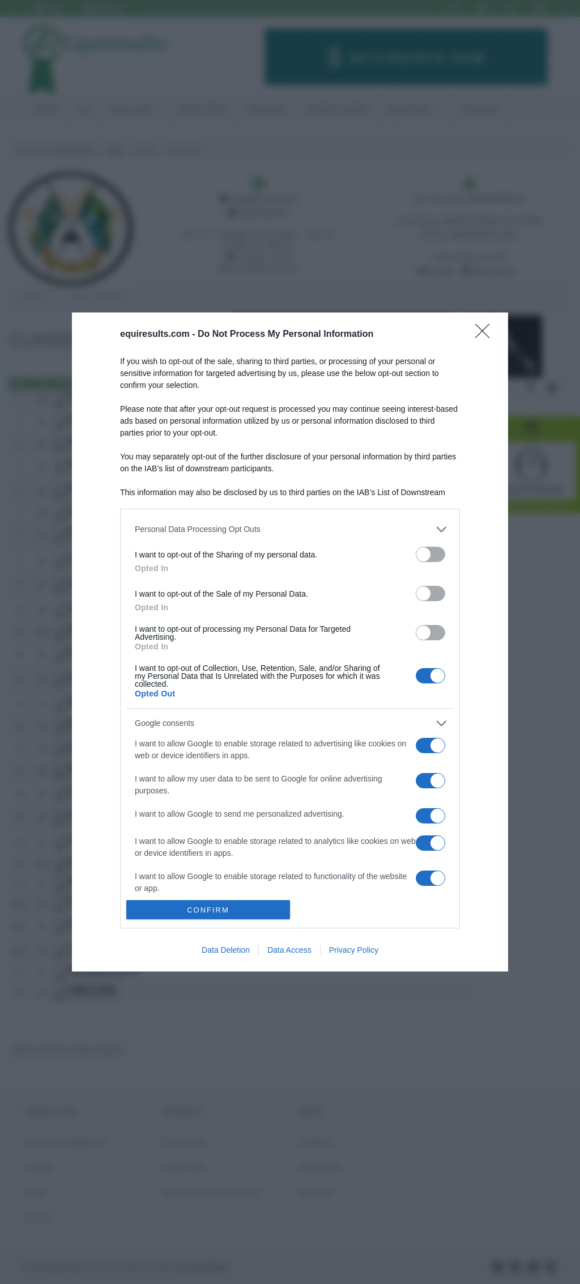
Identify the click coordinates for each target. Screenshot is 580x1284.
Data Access (289, 949)
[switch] (430, 554)
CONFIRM (208, 910)
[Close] (486, 334)
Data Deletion (226, 949)
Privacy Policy (353, 949)
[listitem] (290, 529)
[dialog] (290, 642)
